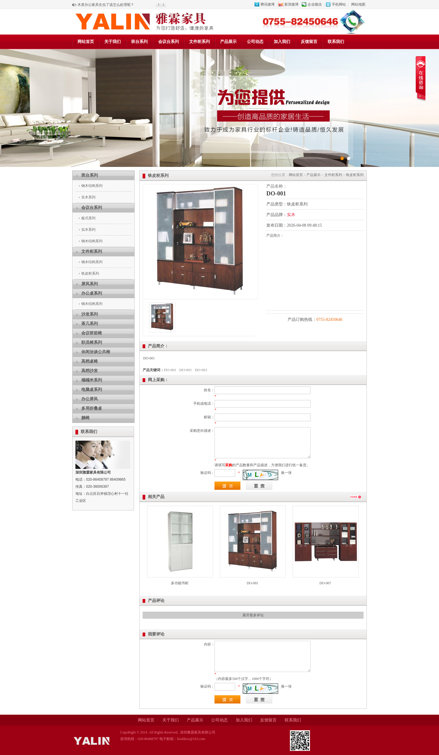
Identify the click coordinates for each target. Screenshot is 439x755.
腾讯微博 (267, 4)
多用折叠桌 (91, 408)
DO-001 (170, 370)
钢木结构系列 (92, 186)
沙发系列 (89, 314)
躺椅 (85, 418)
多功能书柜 (180, 583)
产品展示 (228, 41)
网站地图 (358, 4)
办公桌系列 (91, 293)
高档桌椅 (89, 361)
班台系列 (139, 41)
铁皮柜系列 (90, 273)
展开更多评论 (253, 615)
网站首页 (85, 41)
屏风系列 (89, 284)
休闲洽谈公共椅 (95, 352)
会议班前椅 (91, 333)
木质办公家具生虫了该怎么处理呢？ (105, 5)
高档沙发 (89, 371)
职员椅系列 (91, 342)
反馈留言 (309, 41)
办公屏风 (89, 399)
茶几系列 (89, 323)
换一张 (286, 473)
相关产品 (156, 497)
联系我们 (336, 41)
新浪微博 (291, 4)
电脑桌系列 (91, 389)
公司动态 (255, 41)
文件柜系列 (199, 41)
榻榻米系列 (91, 380)
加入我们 (282, 41)
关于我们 (112, 41)
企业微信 (315, 4)
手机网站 (339, 4)
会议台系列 (168, 41)
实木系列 (88, 197)
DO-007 (325, 583)
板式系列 (88, 218)
